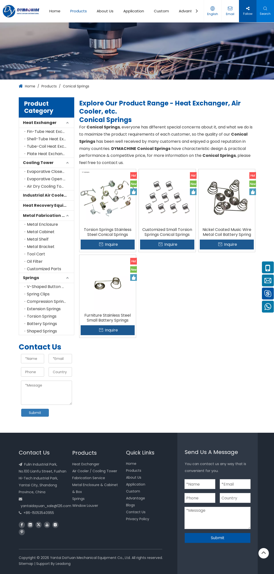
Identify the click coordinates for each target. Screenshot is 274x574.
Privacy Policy (137, 518)
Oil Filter (35, 261)
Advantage (189, 11)
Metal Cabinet (41, 232)
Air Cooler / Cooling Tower (94, 471)
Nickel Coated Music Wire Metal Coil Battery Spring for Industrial (226, 232)
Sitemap (26, 563)
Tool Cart (36, 254)
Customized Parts (44, 269)
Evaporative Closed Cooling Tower (50, 171)
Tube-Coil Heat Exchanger (50, 146)
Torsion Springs (41, 316)
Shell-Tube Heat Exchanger (50, 139)
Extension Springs (44, 309)
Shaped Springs (42, 331)
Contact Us (136, 512)
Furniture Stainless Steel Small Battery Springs (107, 318)
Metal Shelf (38, 239)
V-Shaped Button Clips (49, 286)
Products (78, 11)
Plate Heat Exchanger (48, 154)
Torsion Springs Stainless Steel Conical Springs (107, 232)
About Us (105, 11)
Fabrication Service (88, 477)
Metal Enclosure (42, 224)
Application (133, 11)
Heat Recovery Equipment (48, 205)
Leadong (63, 563)
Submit (35, 412)
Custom (161, 11)
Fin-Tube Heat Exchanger (50, 131)
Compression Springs (47, 301)
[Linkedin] (30, 524)
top (263, 552)
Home (54, 11)
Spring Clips (38, 294)
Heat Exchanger (39, 122)
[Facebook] (22, 524)
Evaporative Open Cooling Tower (50, 179)
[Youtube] (47, 524)
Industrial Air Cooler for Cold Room (48, 195)
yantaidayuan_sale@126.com (46, 505)
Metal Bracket (41, 246)
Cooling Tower (38, 162)
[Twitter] (39, 524)
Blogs (130, 505)
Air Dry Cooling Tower (48, 186)
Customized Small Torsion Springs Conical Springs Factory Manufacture (167, 232)
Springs (31, 278)
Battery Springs (42, 324)
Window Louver (85, 505)
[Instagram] (55, 524)
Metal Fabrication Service (48, 215)
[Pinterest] (22, 531)
